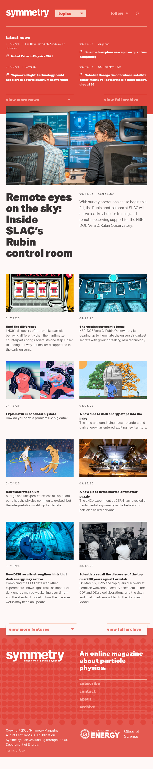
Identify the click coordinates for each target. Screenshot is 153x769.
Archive (87, 706)
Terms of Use (15, 751)
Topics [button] (72, 13)
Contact (87, 691)
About (85, 699)
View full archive (121, 99)
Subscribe (89, 683)
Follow (116, 13)
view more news (22, 99)
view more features (29, 629)
